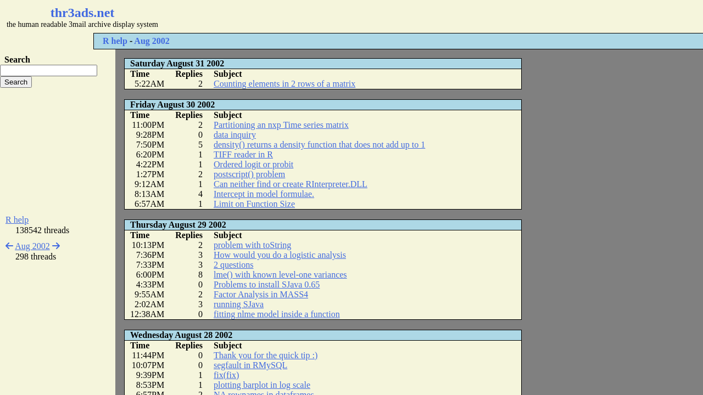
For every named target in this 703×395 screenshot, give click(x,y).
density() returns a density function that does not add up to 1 (319, 144)
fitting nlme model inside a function (277, 314)
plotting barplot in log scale (262, 385)
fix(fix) (226, 375)
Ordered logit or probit (253, 164)
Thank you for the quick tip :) (265, 355)
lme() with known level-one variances (280, 274)
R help (115, 41)
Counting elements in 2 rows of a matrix (284, 83)
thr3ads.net (83, 12)
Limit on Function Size (254, 203)
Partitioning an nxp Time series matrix (281, 124)
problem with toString (252, 245)
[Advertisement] (327, 16)
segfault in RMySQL (250, 365)
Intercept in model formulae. (264, 194)
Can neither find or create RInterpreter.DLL (290, 184)
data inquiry (235, 134)
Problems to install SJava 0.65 (267, 284)
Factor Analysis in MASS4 (261, 294)
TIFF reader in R (243, 154)
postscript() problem (249, 174)
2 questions (233, 264)
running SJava (239, 304)
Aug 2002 (151, 41)
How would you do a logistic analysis (280, 254)
